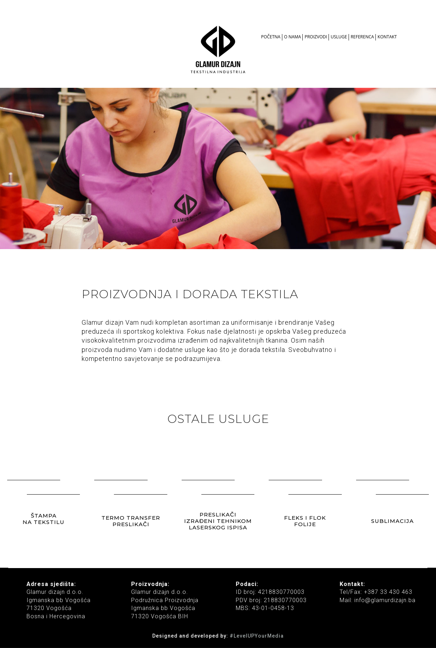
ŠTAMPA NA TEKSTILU (43, 518)
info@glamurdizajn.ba (384, 600)
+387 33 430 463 (388, 592)
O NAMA (292, 37)
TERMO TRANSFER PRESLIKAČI (130, 520)
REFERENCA (362, 37)
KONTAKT (387, 37)
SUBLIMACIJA (392, 520)
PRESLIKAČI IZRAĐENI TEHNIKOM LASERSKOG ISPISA (218, 520)
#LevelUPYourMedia (257, 636)
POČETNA (271, 37)
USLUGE (339, 37)
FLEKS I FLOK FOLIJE (305, 520)
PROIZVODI (316, 37)
